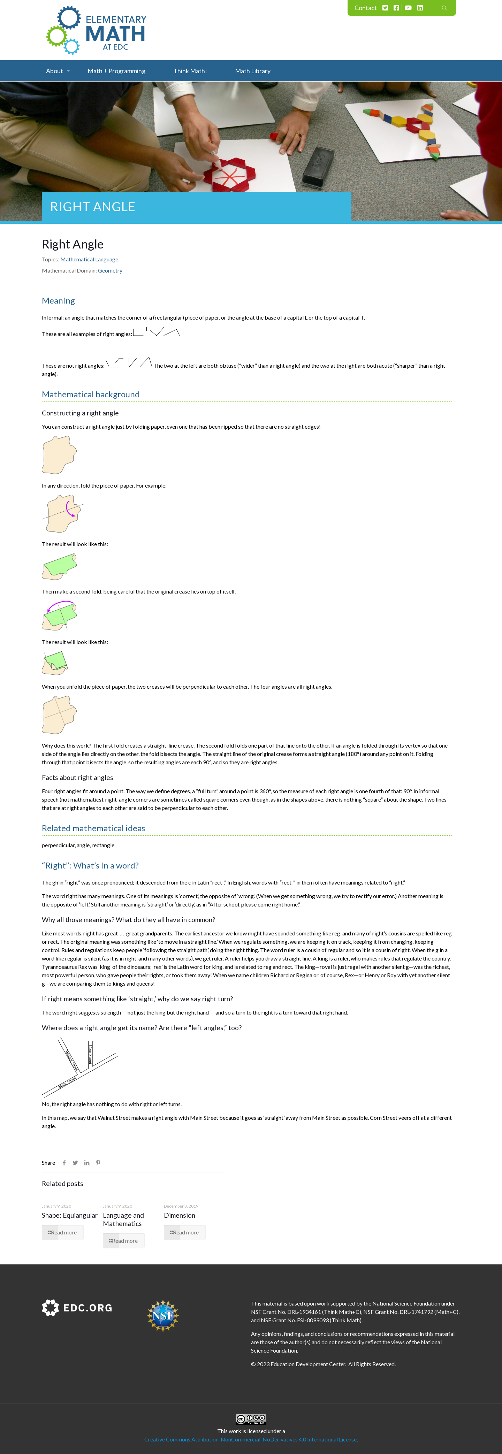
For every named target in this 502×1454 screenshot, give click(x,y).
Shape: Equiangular (70, 1215)
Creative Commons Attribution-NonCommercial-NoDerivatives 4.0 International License (250, 1439)
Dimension (179, 1215)
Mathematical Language (89, 259)
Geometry (110, 270)
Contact (366, 8)
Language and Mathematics (123, 1219)
